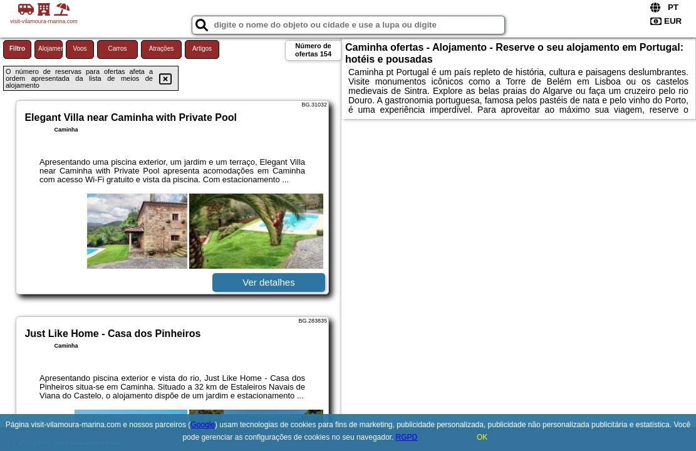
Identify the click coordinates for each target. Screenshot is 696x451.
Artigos (202, 48)
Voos (79, 48)
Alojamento (50, 48)
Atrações (161, 48)
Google (202, 424)
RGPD (407, 437)
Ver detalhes (268, 282)
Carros (117, 48)
